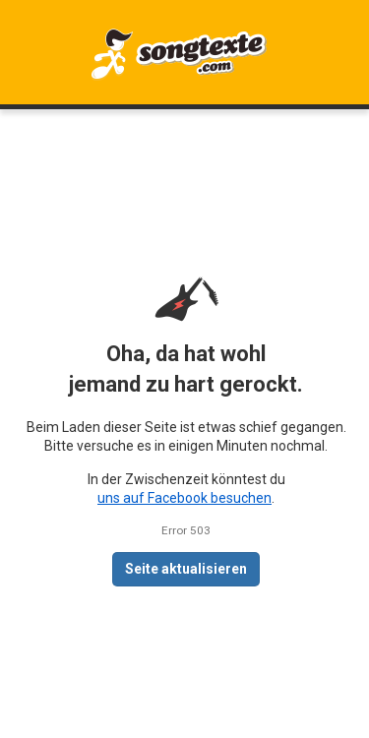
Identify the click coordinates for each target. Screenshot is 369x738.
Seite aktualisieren (186, 569)
